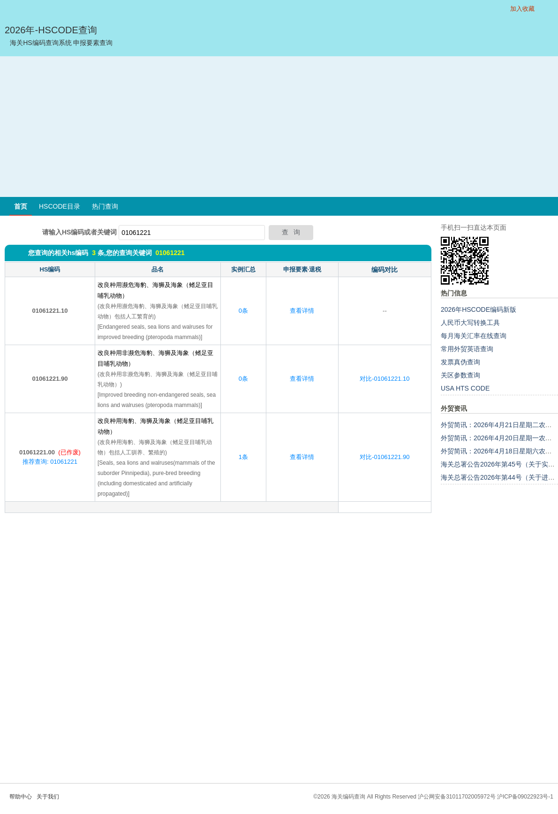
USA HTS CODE (465, 388)
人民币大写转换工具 (470, 322)
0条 (243, 310)
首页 (20, 206)
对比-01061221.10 (384, 378)
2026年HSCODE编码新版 (478, 309)
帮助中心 (20, 796)
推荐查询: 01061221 (50, 461)
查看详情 (302, 310)
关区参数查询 (460, 375)
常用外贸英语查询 (467, 349)
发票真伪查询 (460, 362)
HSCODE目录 (59, 206)
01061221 (169, 252)
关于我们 (48, 796)
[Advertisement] (279, 126)
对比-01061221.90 (384, 456)
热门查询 (105, 206)
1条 (243, 456)
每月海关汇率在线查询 (473, 335)
